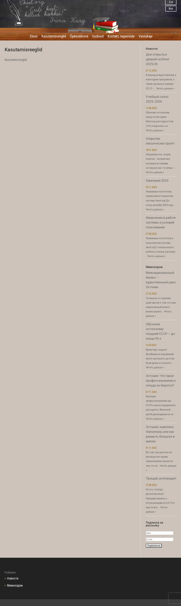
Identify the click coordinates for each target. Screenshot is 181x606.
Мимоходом (15, 585)
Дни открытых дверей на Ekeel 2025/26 (157, 59)
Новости (12, 578)
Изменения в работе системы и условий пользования (161, 222)
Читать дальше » (165, 88)
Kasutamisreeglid (53, 36)
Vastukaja (145, 36)
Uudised (98, 36)
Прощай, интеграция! (161, 478)
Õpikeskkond (79, 36)
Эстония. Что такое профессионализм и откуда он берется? (161, 380)
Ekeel (33, 36)
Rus (171, 8)
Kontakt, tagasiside (121, 36)
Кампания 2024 (157, 180)
